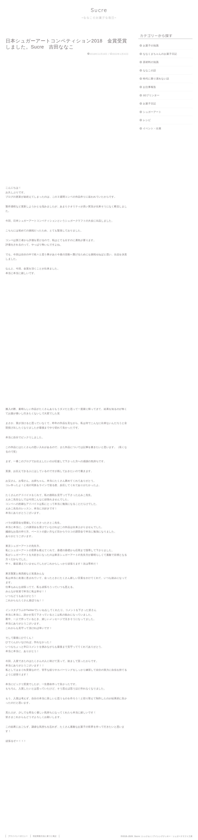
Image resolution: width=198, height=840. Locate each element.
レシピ (147, 120)
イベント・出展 (152, 128)
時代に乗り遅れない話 (156, 78)
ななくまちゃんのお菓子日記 (160, 53)
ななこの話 (149, 70)
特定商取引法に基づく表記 (45, 836)
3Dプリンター (151, 95)
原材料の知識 (151, 62)
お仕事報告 (149, 87)
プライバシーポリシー (18, 836)
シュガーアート (152, 111)
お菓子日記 (149, 103)
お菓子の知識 (151, 45)
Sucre (99, 13)
